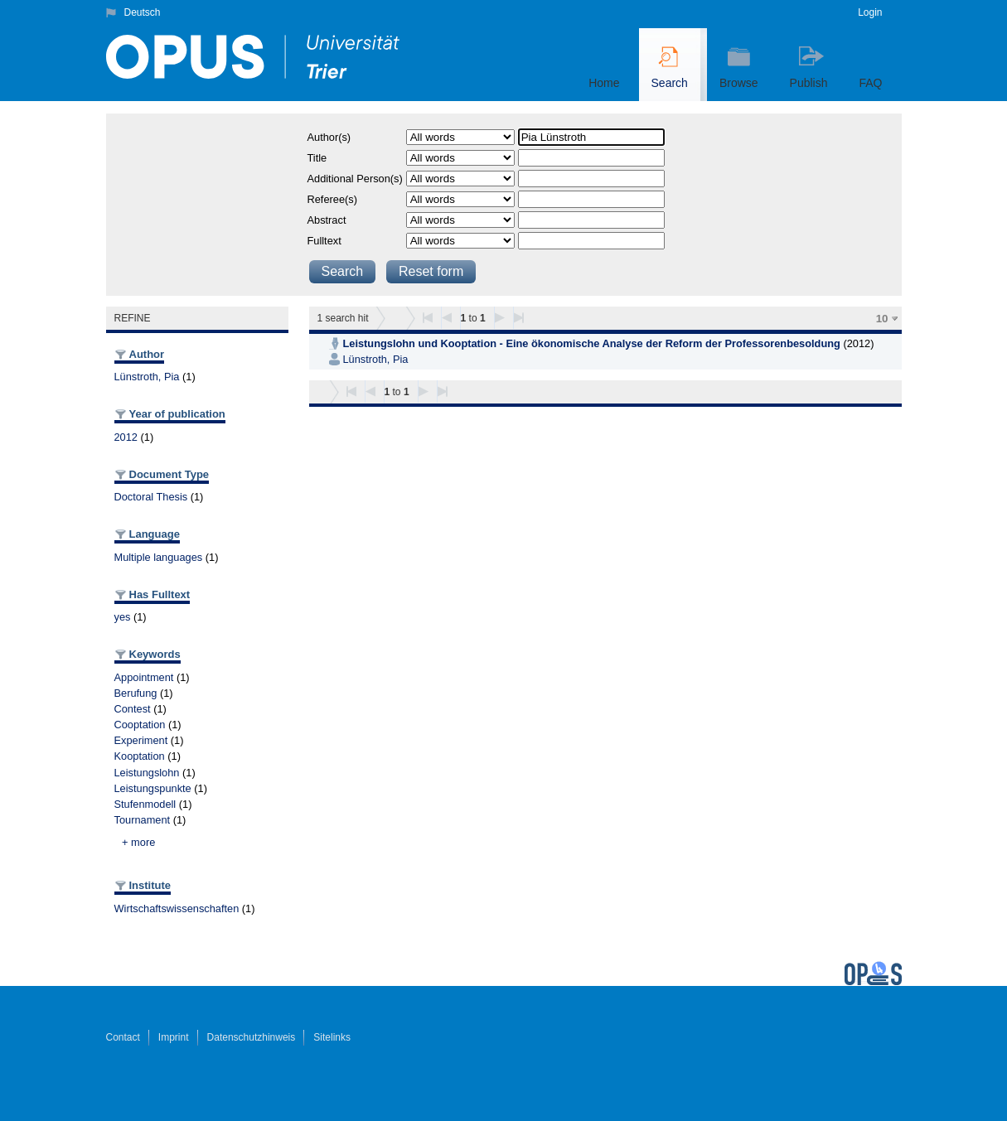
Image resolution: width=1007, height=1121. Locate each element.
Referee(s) (332, 199)
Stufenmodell (145, 804)
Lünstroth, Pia (147, 376)
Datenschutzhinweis (251, 1037)
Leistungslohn (147, 772)
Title (317, 158)
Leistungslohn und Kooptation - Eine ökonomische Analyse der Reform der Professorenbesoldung (591, 343)
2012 (126, 437)
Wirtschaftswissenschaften (177, 908)
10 (882, 318)
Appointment (144, 677)
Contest (132, 709)
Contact (123, 1037)
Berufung (135, 693)
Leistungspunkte (152, 788)
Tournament (142, 820)
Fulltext (324, 240)
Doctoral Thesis (151, 496)
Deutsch (142, 12)
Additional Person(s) (355, 178)
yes (122, 617)
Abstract (326, 220)
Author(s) (329, 137)
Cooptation (140, 724)
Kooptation (139, 756)
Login (870, 12)
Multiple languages (158, 557)
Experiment (141, 740)
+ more (138, 842)
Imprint (173, 1037)
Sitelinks (332, 1037)
